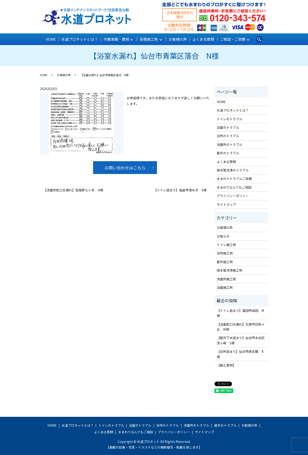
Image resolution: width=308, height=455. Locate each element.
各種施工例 (149, 39)
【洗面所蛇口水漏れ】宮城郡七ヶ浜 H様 (73, 190)
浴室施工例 (225, 287)
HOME (51, 39)
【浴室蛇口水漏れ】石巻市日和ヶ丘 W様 (241, 326)
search (258, 39)
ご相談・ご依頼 (231, 39)
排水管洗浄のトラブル (233, 170)
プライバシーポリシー (233, 195)
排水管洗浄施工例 (229, 270)
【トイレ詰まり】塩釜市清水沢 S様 (180, 190)
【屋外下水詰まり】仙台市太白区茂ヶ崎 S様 (241, 340)
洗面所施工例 (226, 278)
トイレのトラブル (229, 118)
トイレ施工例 (226, 244)
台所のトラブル (228, 135)
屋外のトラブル (228, 152)
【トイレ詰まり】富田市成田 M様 (240, 313)
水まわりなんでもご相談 (234, 187)
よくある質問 (203, 39)
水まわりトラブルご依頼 (234, 178)
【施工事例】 (226, 365)
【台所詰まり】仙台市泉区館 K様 (240, 354)
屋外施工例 (225, 261)
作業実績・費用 (116, 39)
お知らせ (223, 235)
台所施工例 (225, 253)
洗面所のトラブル (229, 144)
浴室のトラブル (228, 127)
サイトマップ (226, 204)
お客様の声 (177, 39)
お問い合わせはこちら (125, 167)
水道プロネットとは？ (80, 39)
